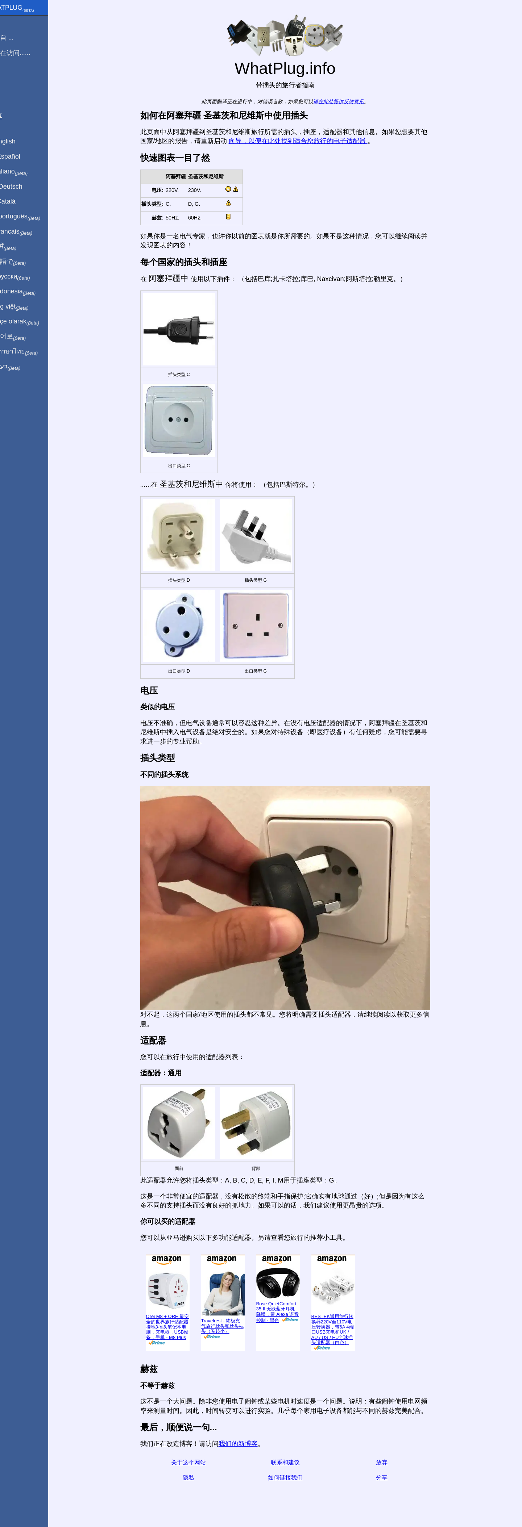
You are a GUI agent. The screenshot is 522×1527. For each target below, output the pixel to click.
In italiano (24, 172)
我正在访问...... (25, 53)
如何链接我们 (293, 1477)
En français (27, 232)
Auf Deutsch (22, 186)
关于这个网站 (196, 1462)
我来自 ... (17, 37)
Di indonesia (28, 292)
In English (18, 141)
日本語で (23, 262)
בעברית (20, 367)
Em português (31, 217)
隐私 (197, 1477)
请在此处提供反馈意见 (347, 101)
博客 (10, 79)
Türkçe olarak (30, 322)
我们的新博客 (246, 1443)
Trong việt (25, 307)
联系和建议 (293, 1462)
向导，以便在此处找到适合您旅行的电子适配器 (306, 141)
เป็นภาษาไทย (29, 352)
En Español (20, 156)
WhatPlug (27, 8)
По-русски (25, 277)
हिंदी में (19, 247)
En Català (18, 201)
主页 (10, 22)
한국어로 (23, 336)
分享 (390, 1477)
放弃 (390, 1462)
